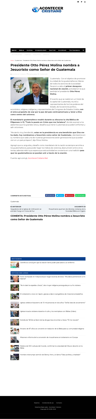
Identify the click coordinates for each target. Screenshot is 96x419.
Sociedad (62, 50)
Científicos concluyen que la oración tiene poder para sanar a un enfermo (47, 263)
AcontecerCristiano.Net (38, 158)
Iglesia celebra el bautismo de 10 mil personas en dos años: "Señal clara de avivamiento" (52, 303)
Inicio (14, 50)
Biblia (21, 50)
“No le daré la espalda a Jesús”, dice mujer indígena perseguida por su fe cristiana (50, 285)
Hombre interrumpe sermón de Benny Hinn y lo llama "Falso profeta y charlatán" (50, 355)
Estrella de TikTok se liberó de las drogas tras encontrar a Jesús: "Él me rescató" (49, 320)
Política (37, 54)
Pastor (52, 50)
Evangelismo (40, 50)
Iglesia (30, 50)
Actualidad (17, 54)
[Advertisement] (48, 31)
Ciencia (28, 54)
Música (46, 54)
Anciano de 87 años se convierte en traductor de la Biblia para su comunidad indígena (52, 329)
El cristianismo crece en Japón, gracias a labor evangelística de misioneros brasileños (51, 294)
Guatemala (18, 60)
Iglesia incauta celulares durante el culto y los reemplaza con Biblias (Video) (48, 311)
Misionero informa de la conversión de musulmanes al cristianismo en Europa (49, 337)
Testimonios (74, 50)
